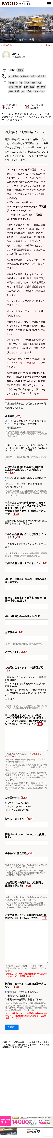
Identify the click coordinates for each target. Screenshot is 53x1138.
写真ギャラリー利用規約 (23, 363)
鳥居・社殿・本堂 (33, 82)
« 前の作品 (6, 45)
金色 (36, 91)
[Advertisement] (26, 1082)
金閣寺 (20, 70)
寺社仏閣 (13, 82)
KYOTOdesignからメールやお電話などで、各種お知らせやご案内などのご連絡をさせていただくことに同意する (26, 448)
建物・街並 (14, 91)
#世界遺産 (13, 76)
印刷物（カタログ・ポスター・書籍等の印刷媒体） (25, 678)
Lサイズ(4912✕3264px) (18, 810)
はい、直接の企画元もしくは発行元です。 (25, 478)
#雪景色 (41, 76)
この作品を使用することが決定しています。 (25, 545)
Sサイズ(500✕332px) (17, 803)
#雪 (33, 76)
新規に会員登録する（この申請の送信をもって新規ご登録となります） (25, 422)
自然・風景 (29, 87)
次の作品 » (46, 45)
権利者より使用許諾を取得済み (22, 992)
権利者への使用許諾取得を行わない (24, 999)
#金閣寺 (24, 76)
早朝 (29, 91)
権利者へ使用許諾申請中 (18, 995)
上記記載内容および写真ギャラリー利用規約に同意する (25, 405)
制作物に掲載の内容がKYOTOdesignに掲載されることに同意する (26, 522)
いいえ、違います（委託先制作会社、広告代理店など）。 (25, 485)
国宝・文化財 (15, 87)
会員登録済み (13, 427)
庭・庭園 (41, 87)
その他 (9, 699)
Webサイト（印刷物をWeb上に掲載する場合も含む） (25, 684)
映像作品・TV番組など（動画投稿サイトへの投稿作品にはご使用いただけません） (25, 692)
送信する (11, 1027)
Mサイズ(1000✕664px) (18, 806)
